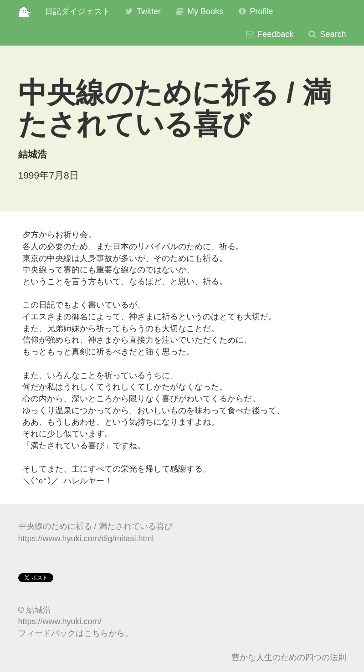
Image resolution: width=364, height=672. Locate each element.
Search (326, 34)
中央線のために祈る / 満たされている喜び (95, 526)
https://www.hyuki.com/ (60, 621)
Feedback (269, 34)
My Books (198, 11)
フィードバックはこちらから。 (75, 633)
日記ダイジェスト (77, 11)
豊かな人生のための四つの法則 (288, 657)
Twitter (142, 11)
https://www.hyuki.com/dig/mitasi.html (86, 538)
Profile (255, 11)
